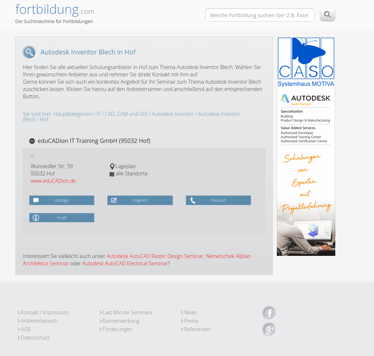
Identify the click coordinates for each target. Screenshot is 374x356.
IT (98, 113)
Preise (191, 320)
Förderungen (118, 329)
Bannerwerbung (121, 320)
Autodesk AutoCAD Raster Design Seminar (155, 256)
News (190, 312)
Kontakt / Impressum (45, 312)
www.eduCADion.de (53, 180)
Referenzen (197, 329)
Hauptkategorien (73, 113)
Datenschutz (35, 337)
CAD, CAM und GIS (126, 113)
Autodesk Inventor (173, 113)
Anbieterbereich (39, 320)
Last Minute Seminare (128, 312)
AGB (26, 329)
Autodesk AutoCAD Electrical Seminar (125, 263)
